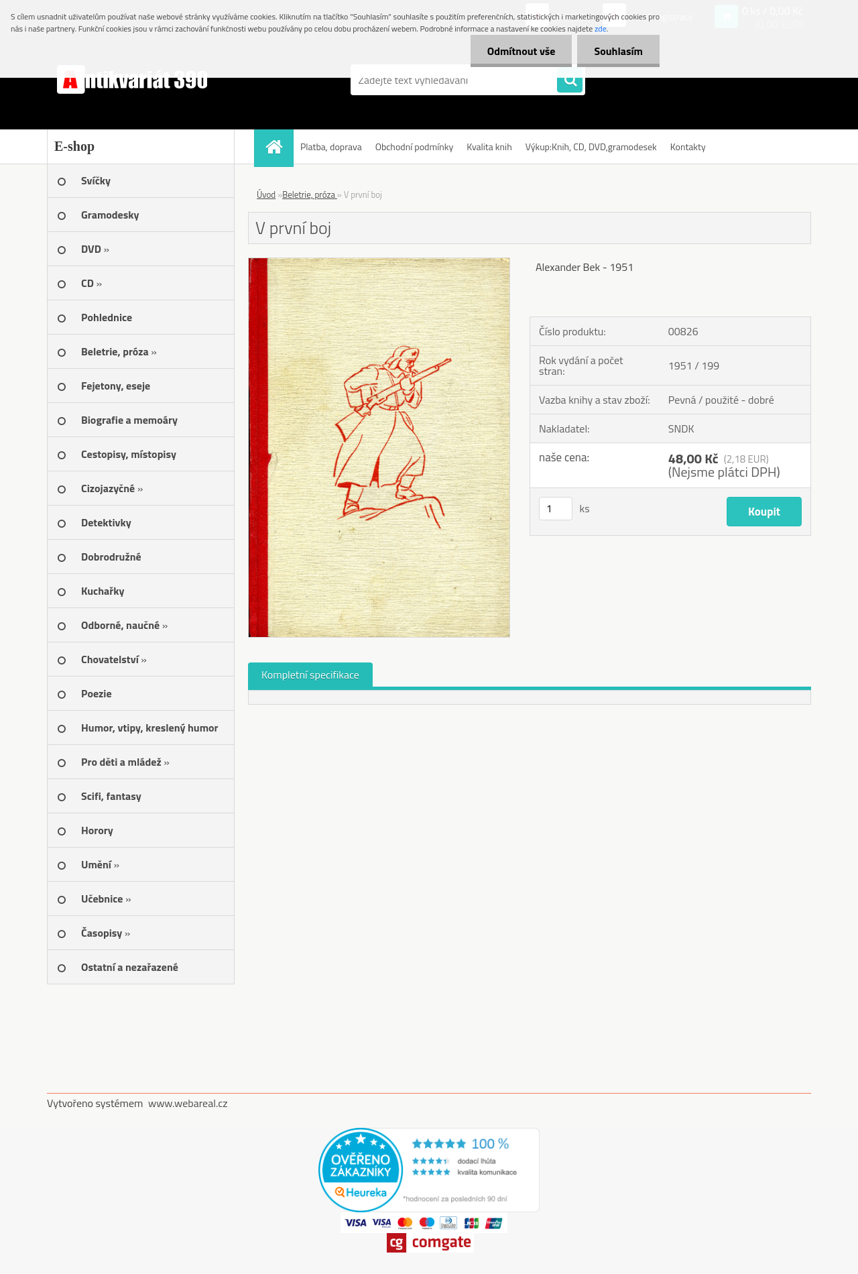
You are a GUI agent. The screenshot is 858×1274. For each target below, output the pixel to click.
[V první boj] (379, 263)
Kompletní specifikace (310, 675)
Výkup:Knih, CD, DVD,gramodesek (591, 146)
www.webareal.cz (188, 1103)
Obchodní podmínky (414, 146)
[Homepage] (278, 146)
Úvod (266, 194)
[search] (570, 80)
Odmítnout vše (521, 51)
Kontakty (688, 146)
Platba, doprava (331, 146)
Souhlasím (618, 51)
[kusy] (555, 508)
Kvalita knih (489, 146)
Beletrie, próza (309, 194)
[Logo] (139, 79)
